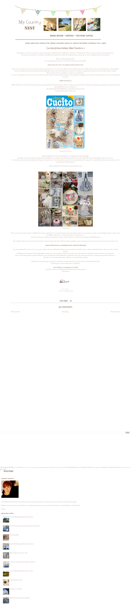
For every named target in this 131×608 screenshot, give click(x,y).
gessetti (40, 467)
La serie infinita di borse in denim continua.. (23, 562)
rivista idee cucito (68, 291)
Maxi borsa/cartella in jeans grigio (20, 598)
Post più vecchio (115, 312)
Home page (65, 312)
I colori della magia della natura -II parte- (21, 517)
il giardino (79, 467)
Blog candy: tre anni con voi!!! (18, 553)
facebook (29, 467)
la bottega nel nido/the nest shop (110, 467)
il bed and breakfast (70, 467)
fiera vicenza (35, 467)
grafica (57, 467)
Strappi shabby (14, 535)
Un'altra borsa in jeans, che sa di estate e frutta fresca (25, 526)
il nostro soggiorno (95, 467)
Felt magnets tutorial (16, 580)
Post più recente (15, 312)
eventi (25, 467)
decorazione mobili (7, 467)
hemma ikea (62, 467)
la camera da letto (124, 467)
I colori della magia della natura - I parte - (22, 571)
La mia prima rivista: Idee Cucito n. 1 (65, 48)
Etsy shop (21, 467)
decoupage (16, 467)
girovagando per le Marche (48, 467)
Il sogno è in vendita (16, 589)
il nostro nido (86, 467)
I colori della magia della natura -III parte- (22, 544)
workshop (4, 469)
